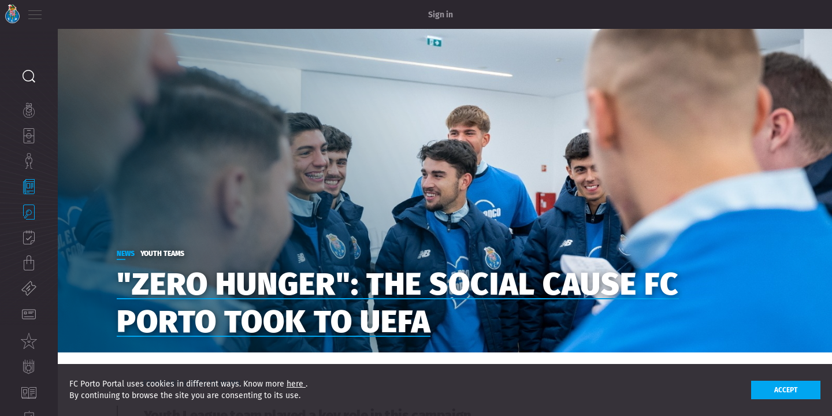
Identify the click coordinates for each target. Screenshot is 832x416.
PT (65, 12)
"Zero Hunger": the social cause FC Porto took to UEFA (426, 297)
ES (97, 12)
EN (81, 12)
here (296, 384)
